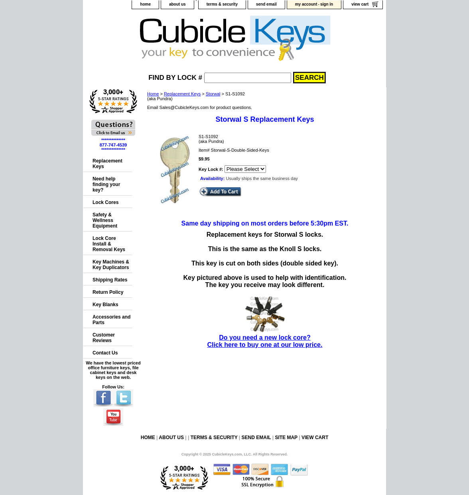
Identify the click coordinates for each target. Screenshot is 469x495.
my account (306, 4)
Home (153, 93)
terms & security (222, 4)
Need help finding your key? (106, 184)
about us (177, 4)
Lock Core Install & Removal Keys (109, 244)
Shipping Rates (110, 280)
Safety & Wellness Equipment (105, 220)
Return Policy (108, 292)
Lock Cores (105, 202)
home (145, 4)
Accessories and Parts (111, 319)
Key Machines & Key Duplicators (111, 264)
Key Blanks (105, 304)
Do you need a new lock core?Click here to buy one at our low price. (265, 337)
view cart (359, 4)
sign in (326, 4)
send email (266, 4)
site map (286, 437)
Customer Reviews (104, 337)
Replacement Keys (182, 93)
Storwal (213, 93)
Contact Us (105, 353)
